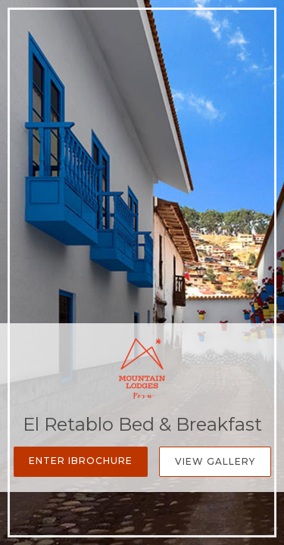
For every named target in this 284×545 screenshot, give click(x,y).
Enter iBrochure (81, 460)
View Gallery (215, 461)
